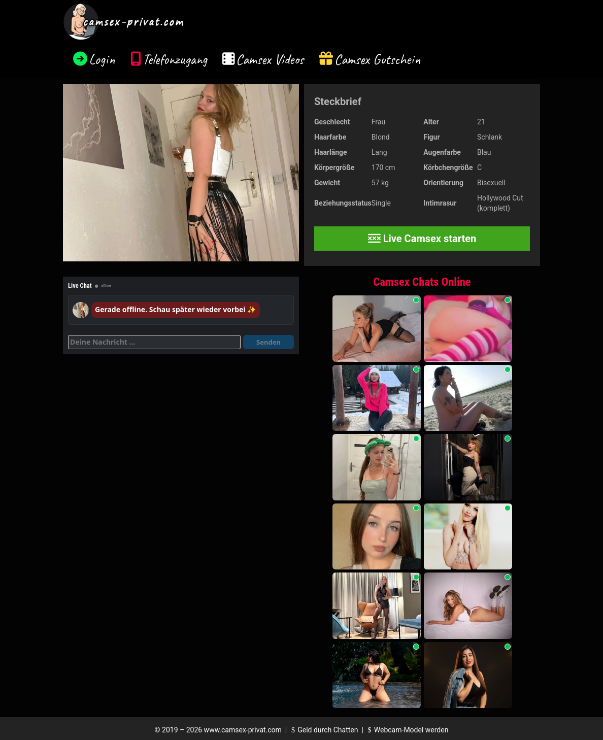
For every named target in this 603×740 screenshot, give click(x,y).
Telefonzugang (175, 59)
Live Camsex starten (422, 238)
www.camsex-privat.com (243, 730)
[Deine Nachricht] (154, 342)
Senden (268, 342)
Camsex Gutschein (377, 59)
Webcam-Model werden (406, 730)
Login (102, 59)
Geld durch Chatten (323, 730)
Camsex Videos (270, 59)
